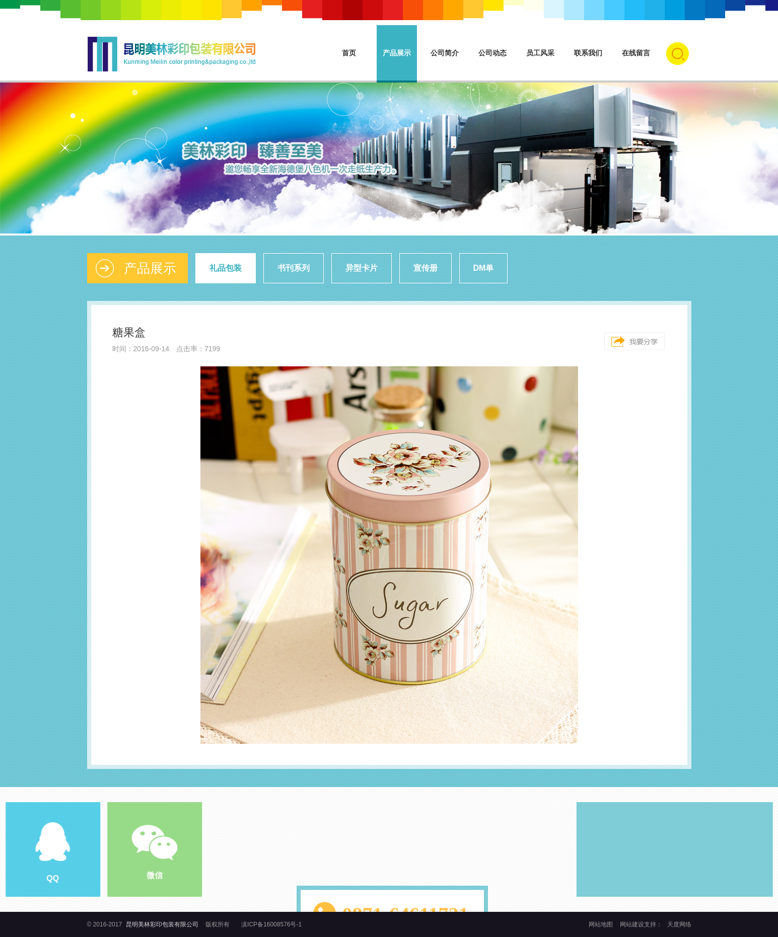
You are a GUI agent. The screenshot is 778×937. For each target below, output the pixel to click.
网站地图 (601, 924)
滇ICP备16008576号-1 (271, 924)
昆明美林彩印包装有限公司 (162, 924)
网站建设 (632, 924)
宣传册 (425, 268)
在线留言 (636, 53)
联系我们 (588, 53)
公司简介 (445, 53)
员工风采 (540, 53)
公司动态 (492, 53)
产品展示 (397, 53)
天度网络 (679, 924)
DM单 (483, 268)
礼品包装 (225, 268)
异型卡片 (361, 268)
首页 (349, 53)
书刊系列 (293, 268)
